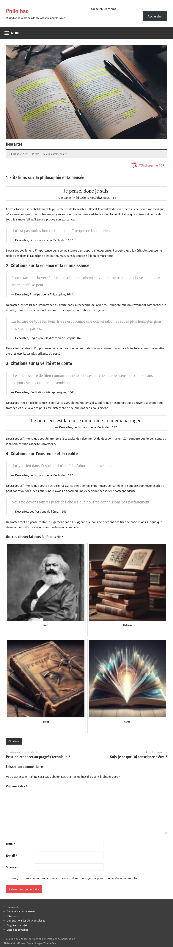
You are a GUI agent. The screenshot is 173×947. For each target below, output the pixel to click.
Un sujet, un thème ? (104, 8)
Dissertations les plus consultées (26, 920)
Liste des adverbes (17, 929)
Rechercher (155, 16)
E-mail (11, 855)
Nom (10, 843)
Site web (12, 867)
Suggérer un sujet (17, 925)
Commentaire (16, 786)
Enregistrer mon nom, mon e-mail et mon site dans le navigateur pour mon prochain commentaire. (76, 878)
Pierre (35, 153)
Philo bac (17, 11)
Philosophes (14, 906)
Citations (13, 741)
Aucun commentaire (55, 153)
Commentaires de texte (21, 911)
